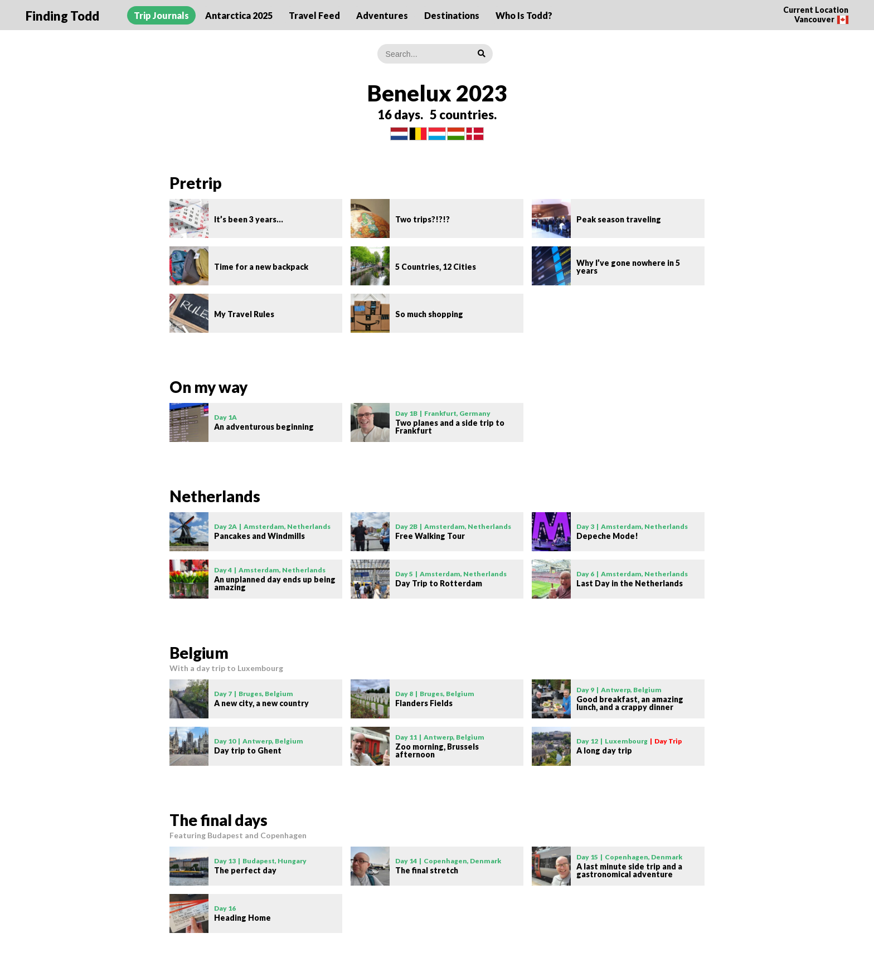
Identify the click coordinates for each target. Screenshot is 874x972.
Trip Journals (161, 15)
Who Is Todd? (524, 15)
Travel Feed (314, 15)
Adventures (382, 15)
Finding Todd (62, 15)
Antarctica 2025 (239, 15)
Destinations (451, 15)
